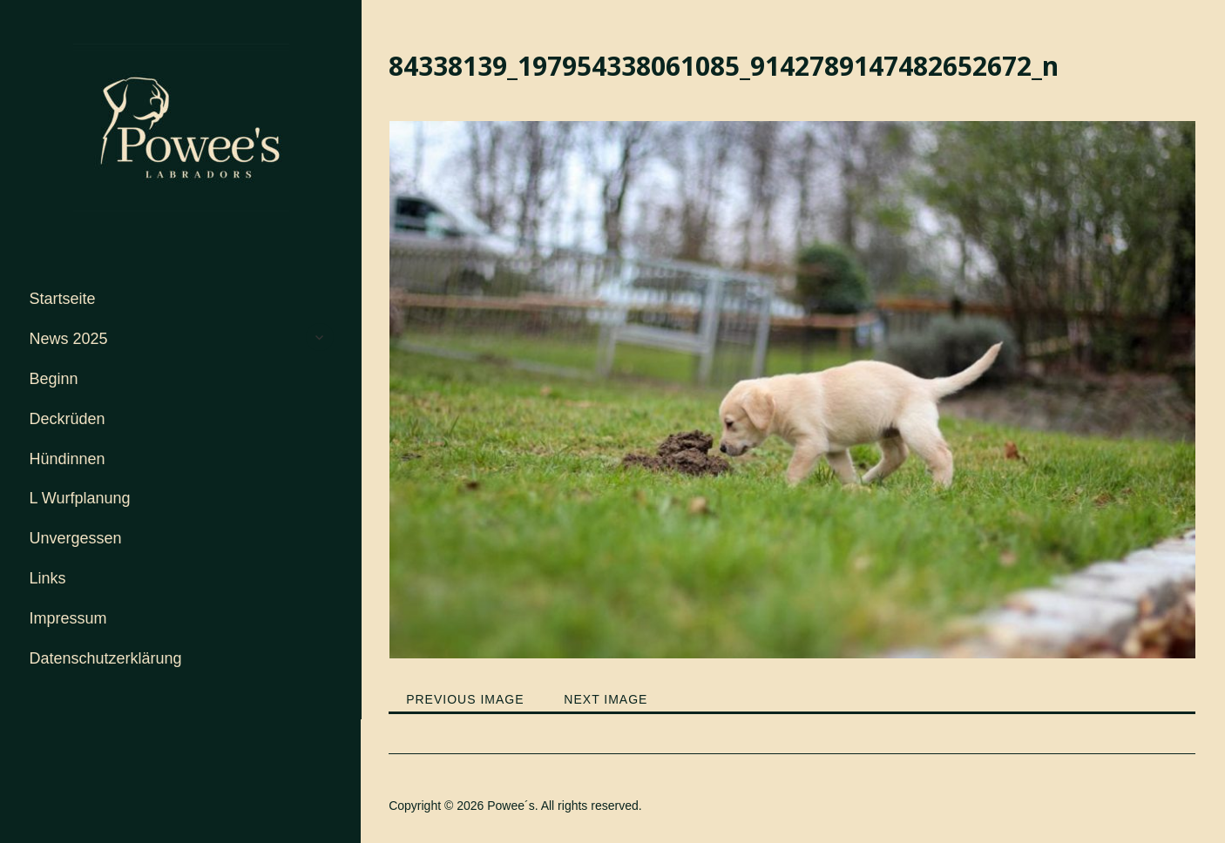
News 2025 (69, 338)
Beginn (54, 379)
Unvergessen (76, 538)
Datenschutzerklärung (106, 658)
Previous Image (465, 699)
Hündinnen (67, 459)
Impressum (68, 618)
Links (48, 578)
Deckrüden (67, 419)
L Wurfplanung (80, 498)
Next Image (605, 699)
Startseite (63, 298)
